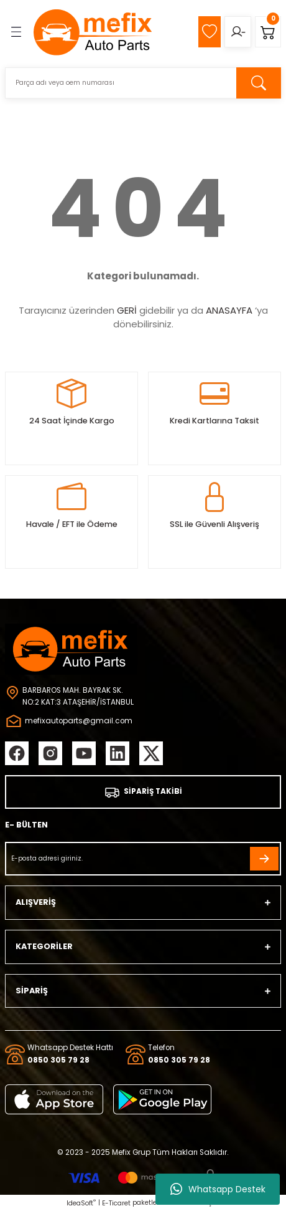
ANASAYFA (229, 310)
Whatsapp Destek (217, 1189)
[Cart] (268, 31)
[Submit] (264, 859)
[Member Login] (238, 31)
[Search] (143, 83)
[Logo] (93, 31)
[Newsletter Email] (143, 859)
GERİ (127, 310)
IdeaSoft (81, 1203)
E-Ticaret (116, 1203)
